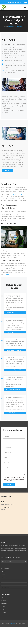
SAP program (7, 274)
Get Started (7, 170)
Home (5, 26)
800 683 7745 (4, 509)
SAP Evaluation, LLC (6, 44)
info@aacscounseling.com (7, 504)
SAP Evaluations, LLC (18, 194)
